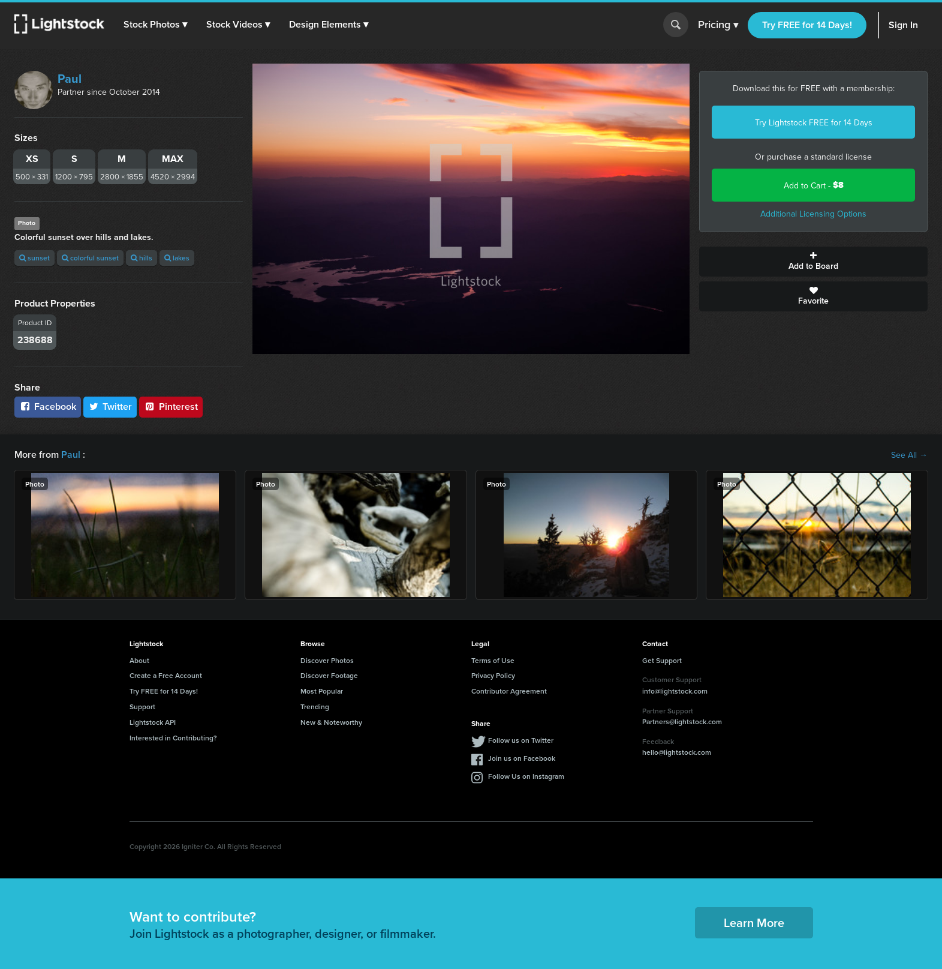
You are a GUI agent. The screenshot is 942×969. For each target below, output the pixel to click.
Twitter (110, 406)
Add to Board (813, 261)
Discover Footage (329, 675)
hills (141, 258)
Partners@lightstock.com (682, 721)
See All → (909, 455)
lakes (176, 258)
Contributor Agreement (509, 691)
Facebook (47, 406)
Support (142, 706)
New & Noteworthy (331, 722)
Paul (70, 78)
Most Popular (321, 691)
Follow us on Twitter (520, 740)
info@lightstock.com (675, 691)
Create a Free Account (166, 675)
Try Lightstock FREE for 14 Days (813, 122)
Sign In (903, 25)
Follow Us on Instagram (526, 776)
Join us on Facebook (521, 758)
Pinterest (171, 406)
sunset (34, 258)
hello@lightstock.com (676, 752)
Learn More (754, 922)
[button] (155, 24)
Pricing (718, 25)
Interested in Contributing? (173, 738)
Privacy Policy (493, 675)
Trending (314, 706)
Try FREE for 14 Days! (807, 25)
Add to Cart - (814, 185)
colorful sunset (90, 258)
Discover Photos (327, 660)
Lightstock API (153, 722)
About (139, 660)
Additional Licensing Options (813, 214)
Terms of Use (492, 660)
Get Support (662, 660)
